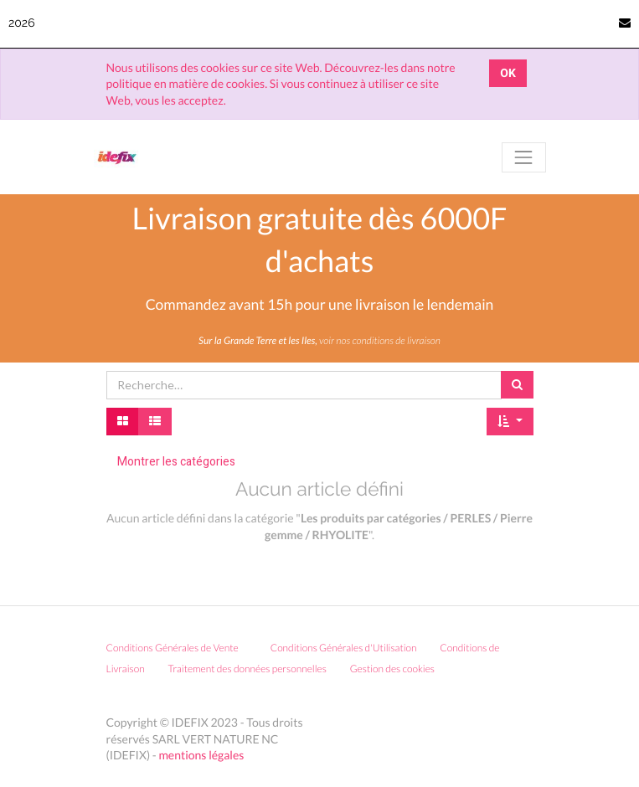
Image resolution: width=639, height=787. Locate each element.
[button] (510, 422)
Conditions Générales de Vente (172, 647)
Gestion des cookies (398, 668)
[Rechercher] (517, 385)
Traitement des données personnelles (247, 668)
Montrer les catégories (176, 462)
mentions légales (201, 755)
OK (508, 73)
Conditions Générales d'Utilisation (344, 647)
